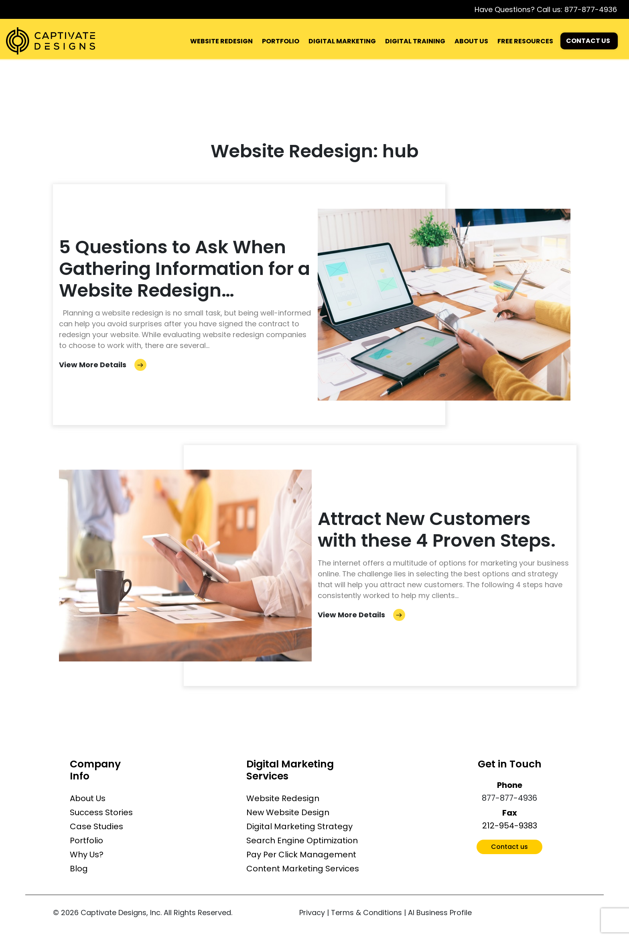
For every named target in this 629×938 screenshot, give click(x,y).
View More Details (102, 365)
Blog (79, 868)
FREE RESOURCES (525, 41)
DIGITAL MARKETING (342, 41)
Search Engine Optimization (302, 840)
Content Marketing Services (302, 868)
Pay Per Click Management (301, 854)
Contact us (509, 846)
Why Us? (86, 854)
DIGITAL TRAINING (415, 41)
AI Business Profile (440, 912)
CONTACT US (588, 40)
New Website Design (287, 812)
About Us (88, 798)
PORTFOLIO (280, 41)
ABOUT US (471, 41)
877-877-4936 (590, 9)
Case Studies (96, 826)
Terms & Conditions (366, 912)
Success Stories (101, 812)
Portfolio (86, 840)
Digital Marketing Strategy (299, 826)
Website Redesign (282, 798)
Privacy (312, 912)
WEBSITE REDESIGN (221, 41)
